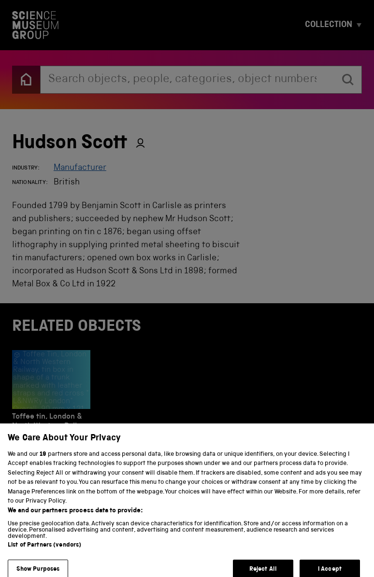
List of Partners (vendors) (44, 552)
